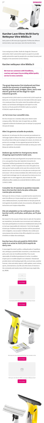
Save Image (22, 282)
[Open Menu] (3, 2)
